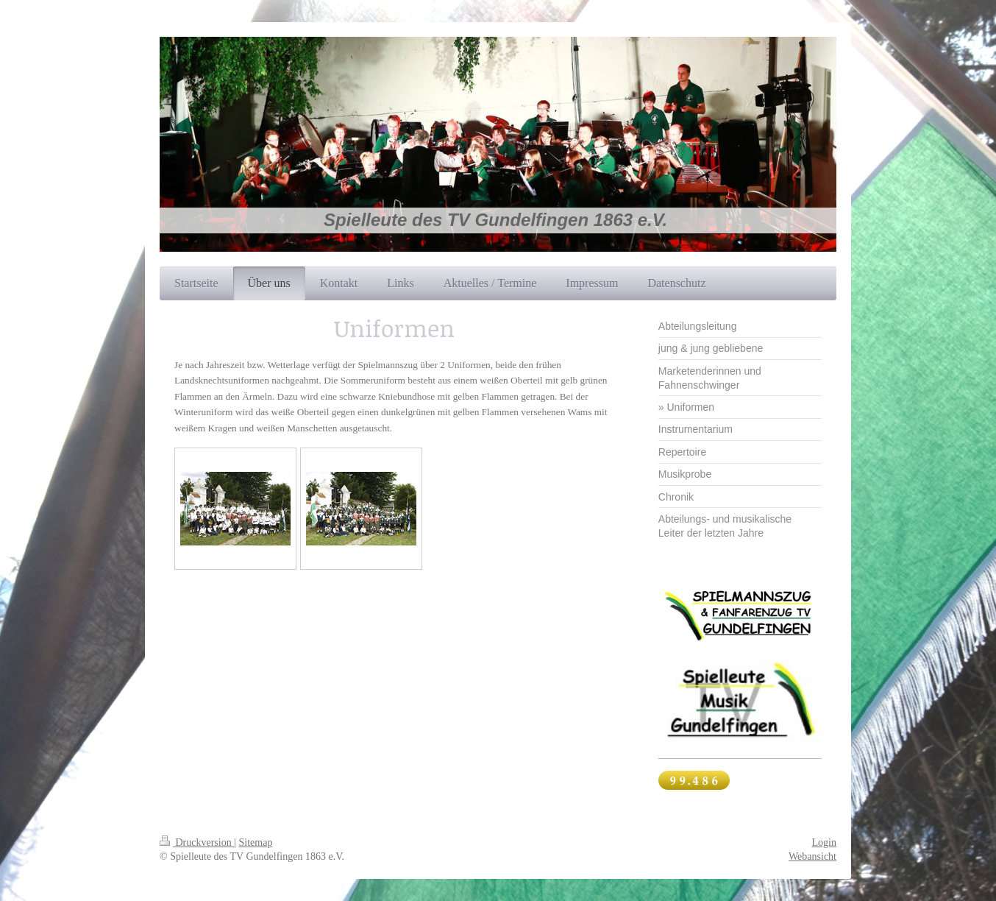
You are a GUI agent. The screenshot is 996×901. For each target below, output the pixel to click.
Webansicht (812, 856)
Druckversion (197, 842)
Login (824, 842)
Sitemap (256, 842)
